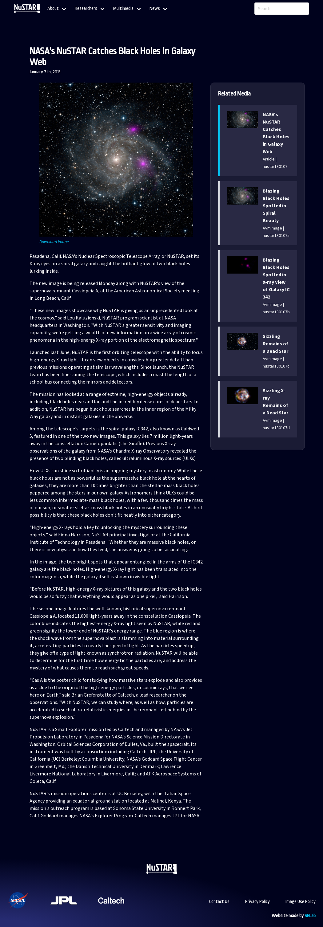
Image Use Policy (300, 901)
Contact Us (219, 901)
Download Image (54, 242)
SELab (310, 915)
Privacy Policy (257, 901)
